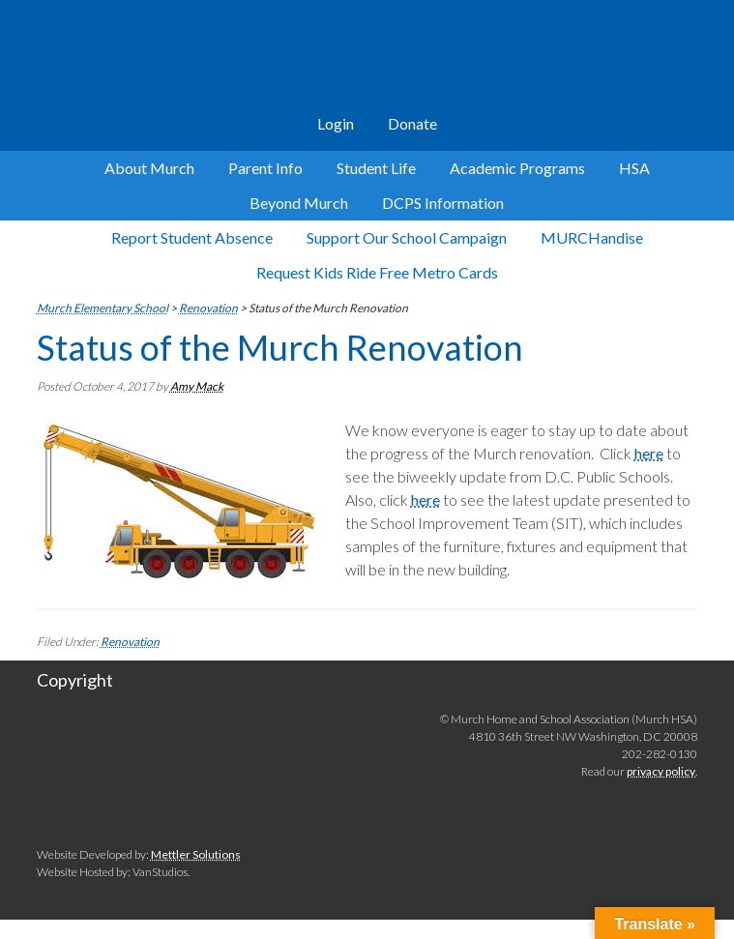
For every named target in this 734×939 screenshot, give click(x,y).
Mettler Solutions (196, 854)
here (648, 453)
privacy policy (661, 771)
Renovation (130, 641)
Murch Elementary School (367, 58)
